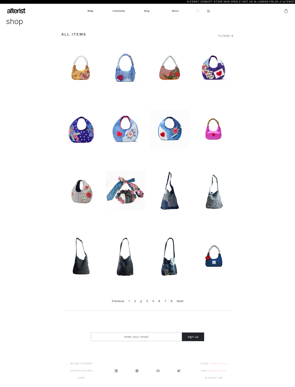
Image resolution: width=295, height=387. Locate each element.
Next (180, 301)
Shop (90, 11)
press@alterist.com (217, 370)
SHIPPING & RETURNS (81, 370)
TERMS (81, 377)
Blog (146, 11)
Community (119, 11)
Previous (118, 301)
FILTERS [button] (224, 36)
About (175, 11)
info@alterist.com (218, 363)
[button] (274, 11)
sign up (193, 337)
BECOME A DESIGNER (81, 363)
